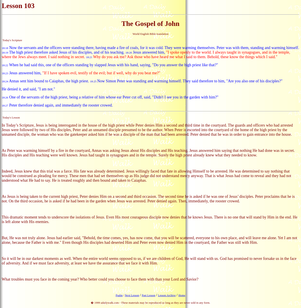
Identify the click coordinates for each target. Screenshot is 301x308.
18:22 (5, 65)
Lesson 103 (18, 6)
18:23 (5, 73)
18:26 (5, 97)
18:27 (5, 105)
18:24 (5, 81)
